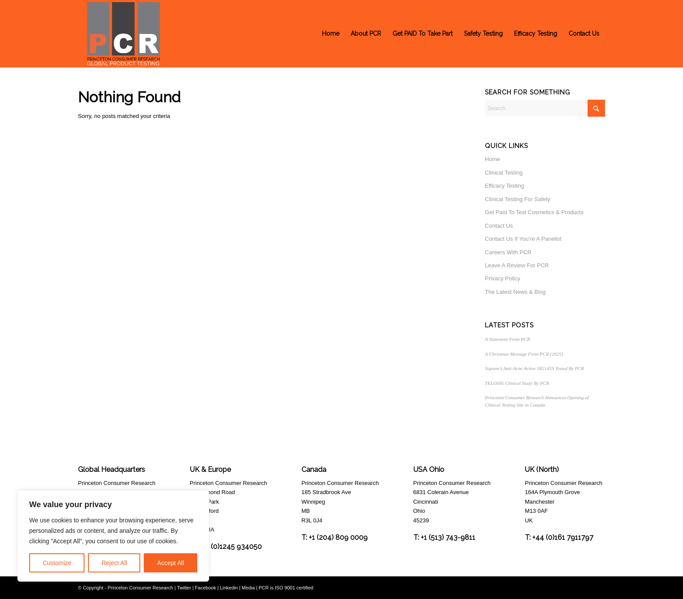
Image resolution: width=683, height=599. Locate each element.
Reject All (114, 562)
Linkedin (229, 587)
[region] (113, 536)
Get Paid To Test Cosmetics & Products (534, 212)
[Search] (545, 108)
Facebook (205, 587)
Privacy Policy (502, 278)
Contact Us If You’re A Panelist (523, 239)
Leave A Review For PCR (517, 265)
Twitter (184, 587)
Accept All (170, 562)
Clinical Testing (503, 172)
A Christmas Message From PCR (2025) (524, 354)
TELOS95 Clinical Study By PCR (517, 383)
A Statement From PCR (507, 339)
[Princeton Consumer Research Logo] (123, 33)
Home (492, 159)
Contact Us (499, 225)
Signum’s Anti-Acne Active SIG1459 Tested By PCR (534, 368)
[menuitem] (330, 33)
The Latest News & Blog (515, 292)
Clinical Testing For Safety (517, 199)
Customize (57, 562)
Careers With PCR (508, 252)
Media (248, 587)
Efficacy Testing (504, 185)
